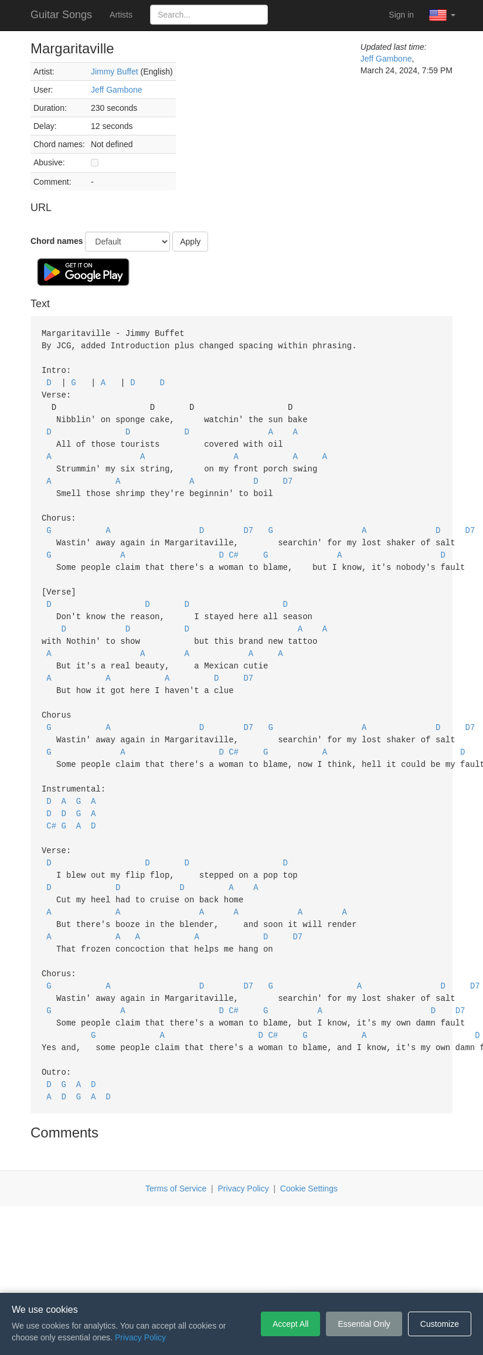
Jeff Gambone (116, 89)
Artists (121, 14)
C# (234, 543)
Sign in (401, 14)
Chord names (56, 241)
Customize (439, 1324)
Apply (190, 241)
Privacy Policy (243, 1151)
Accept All (290, 1324)
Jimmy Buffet (114, 71)
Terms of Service (175, 1151)
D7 (288, 473)
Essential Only (364, 1324)
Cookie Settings (309, 1151)
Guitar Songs (61, 15)
